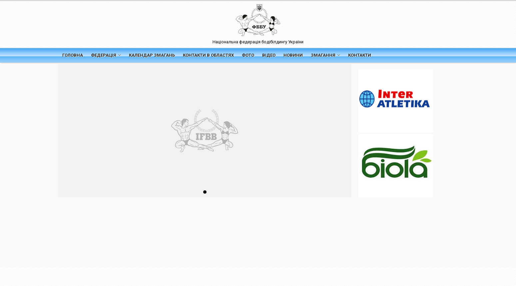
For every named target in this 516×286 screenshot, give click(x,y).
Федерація (106, 55)
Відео (268, 55)
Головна (72, 55)
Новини (293, 55)
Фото (248, 55)
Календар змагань (152, 55)
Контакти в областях (208, 55)
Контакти (359, 55)
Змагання (325, 55)
